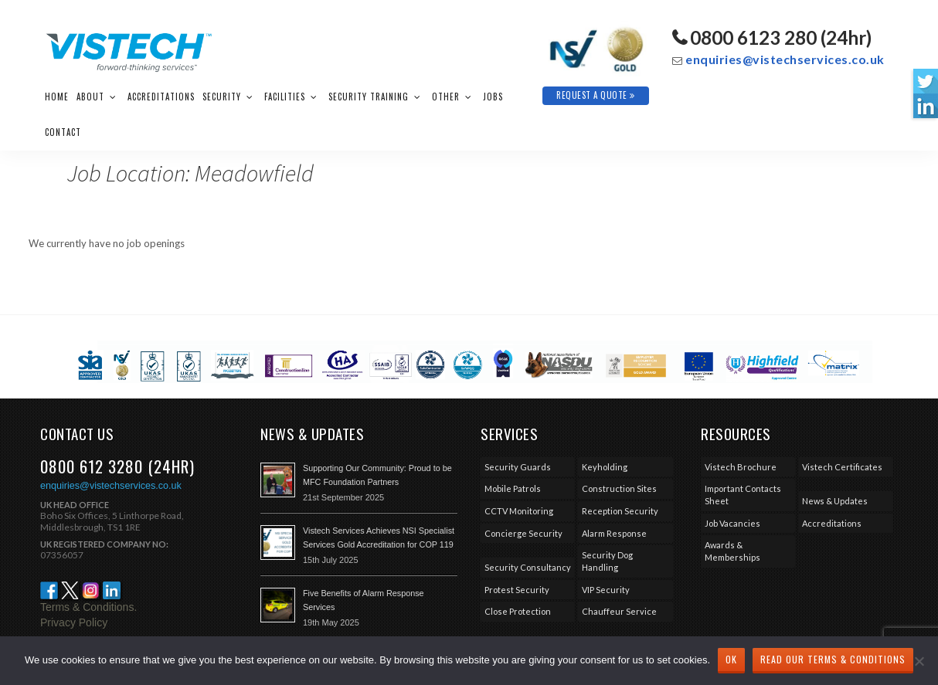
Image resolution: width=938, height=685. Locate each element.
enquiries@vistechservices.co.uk (785, 59)
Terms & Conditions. (88, 607)
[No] (918, 661)
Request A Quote (595, 95)
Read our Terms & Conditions (833, 659)
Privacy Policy (73, 622)
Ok (731, 659)
